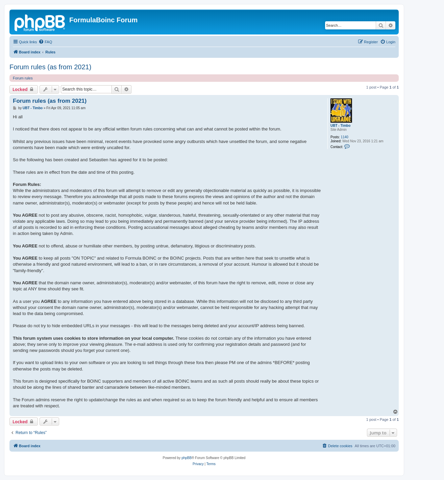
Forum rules (23, 78)
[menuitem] (45, 42)
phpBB (186, 458)
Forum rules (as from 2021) (50, 67)
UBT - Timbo (340, 125)
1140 (344, 137)
